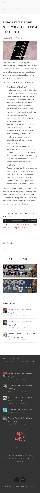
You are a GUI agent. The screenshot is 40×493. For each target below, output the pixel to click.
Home (5, 358)
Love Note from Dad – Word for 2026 (22, 409)
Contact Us (20, 448)
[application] (20, 221)
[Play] (5, 221)
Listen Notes (22, 227)
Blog (10, 358)
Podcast (19, 38)
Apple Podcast (16, 224)
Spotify (13, 227)
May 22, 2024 (8, 38)
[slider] (17, 220)
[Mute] (29, 221)
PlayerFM (26, 224)
